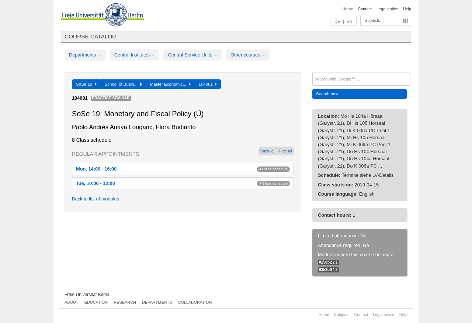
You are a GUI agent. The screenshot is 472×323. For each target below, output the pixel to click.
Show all (267, 151)
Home (347, 9)
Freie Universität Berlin (87, 294)
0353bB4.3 (328, 270)
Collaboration (195, 302)
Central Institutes (134, 55)
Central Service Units (192, 55)
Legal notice (387, 9)
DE (337, 21)
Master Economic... (170, 84)
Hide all (285, 151)
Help (407, 9)
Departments (85, 55)
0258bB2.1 (328, 262)
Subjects (372, 20)
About (71, 302)
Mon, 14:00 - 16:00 (183, 169)
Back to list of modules (95, 199)
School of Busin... (123, 84)
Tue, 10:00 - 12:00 (183, 183)
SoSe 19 (86, 84)
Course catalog (91, 36)
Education (96, 302)
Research (125, 302)
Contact (364, 9)
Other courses (247, 55)
